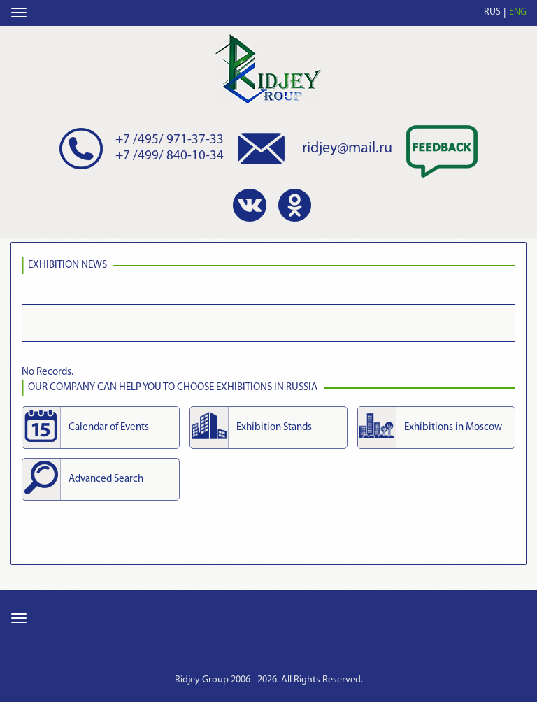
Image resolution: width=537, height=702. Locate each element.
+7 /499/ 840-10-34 (169, 156)
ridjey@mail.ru (347, 149)
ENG (518, 12)
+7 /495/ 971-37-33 (169, 140)
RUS (492, 12)
